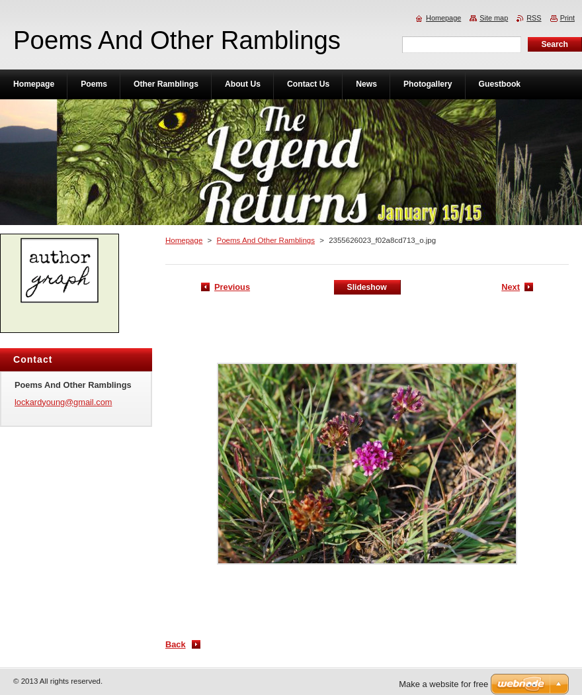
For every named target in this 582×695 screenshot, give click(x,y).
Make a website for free (443, 684)
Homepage (183, 240)
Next (510, 287)
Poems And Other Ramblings (265, 240)
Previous (232, 287)
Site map (493, 18)
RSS (533, 18)
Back (175, 644)
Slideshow (367, 287)
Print (567, 18)
